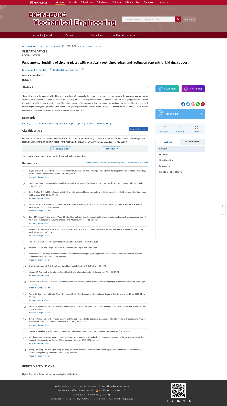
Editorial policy (132, 2)
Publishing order (91, 163)
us (70, 156)
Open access (149, 2)
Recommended (192, 141)
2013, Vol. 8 (45, 46)
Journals (73, 2)
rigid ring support (85, 123)
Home (60, 2)
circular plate (40, 123)
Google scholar (43, 177)
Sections (168, 142)
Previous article (60, 148)
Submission (102, 2)
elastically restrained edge (61, 123)
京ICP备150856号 (86, 390)
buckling (26, 123)
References (164, 166)
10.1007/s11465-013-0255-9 (89, 46)
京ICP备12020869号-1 (67, 390)
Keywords (164, 154)
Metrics (116, 2)
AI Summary (167, 88)
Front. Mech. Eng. (29, 46)
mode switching (104, 123)
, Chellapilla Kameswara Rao (65, 70)
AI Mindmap (193, 88)
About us (164, 2)
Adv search (189, 19)
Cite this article (166, 160)
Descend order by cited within (137, 163)
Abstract (163, 148)
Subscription (87, 2)
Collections (97, 35)
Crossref (32, 177)
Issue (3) (56, 46)
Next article (111, 148)
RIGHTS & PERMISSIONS (170, 171)
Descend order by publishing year (112, 163)
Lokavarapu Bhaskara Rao (34, 70)
